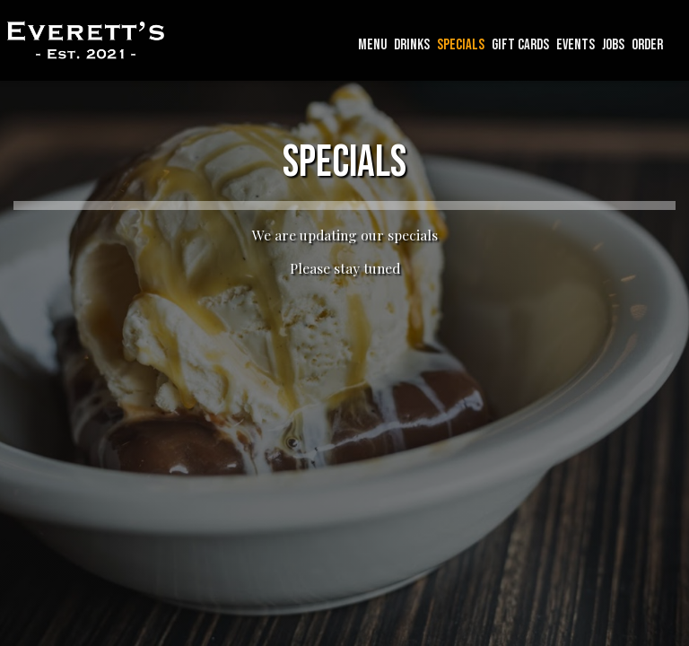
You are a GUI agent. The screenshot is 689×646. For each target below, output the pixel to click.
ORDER (647, 45)
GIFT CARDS (520, 45)
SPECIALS (460, 45)
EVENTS (575, 45)
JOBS (613, 45)
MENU (372, 45)
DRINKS (412, 45)
